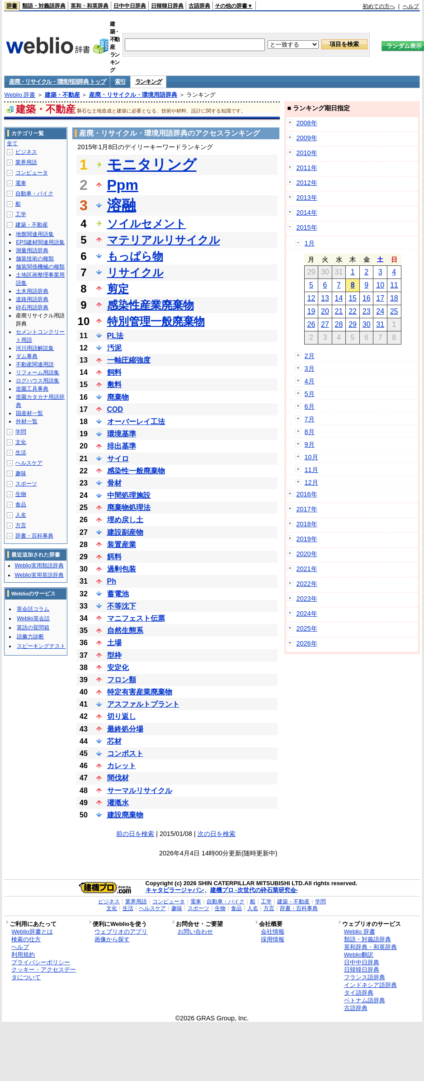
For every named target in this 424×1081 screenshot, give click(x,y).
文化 (20, 442)
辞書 (11, 6)
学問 (20, 432)
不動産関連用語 (35, 364)
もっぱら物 (135, 256)
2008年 (307, 123)
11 (394, 285)
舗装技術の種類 (35, 258)
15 (353, 298)
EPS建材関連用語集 (40, 242)
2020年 (307, 553)
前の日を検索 (135, 833)
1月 (310, 243)
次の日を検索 (217, 833)
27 (325, 324)
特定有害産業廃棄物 (139, 692)
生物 (20, 494)
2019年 (307, 539)
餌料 (114, 557)
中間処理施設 (129, 495)
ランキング (148, 81)
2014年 (307, 212)
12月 (311, 482)
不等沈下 (121, 606)
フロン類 (121, 680)
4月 (310, 381)
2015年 (307, 227)
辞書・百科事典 (34, 536)
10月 (311, 457)
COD (115, 409)
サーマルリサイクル (139, 790)
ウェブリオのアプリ (120, 931)
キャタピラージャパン (175, 890)
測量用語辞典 (32, 250)
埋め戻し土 (125, 520)
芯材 (114, 741)
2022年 (307, 583)
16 (367, 298)
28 (339, 324)
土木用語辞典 (32, 291)
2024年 (307, 613)
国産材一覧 (29, 413)
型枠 (114, 655)
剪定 (118, 289)
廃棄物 (118, 397)
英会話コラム (33, 609)
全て (12, 143)
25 (394, 311)
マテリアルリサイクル (163, 240)
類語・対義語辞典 (44, 6)
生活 (20, 452)
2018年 (307, 524)
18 (394, 298)
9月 (310, 444)
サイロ (118, 459)
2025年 (307, 628)
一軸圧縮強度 (129, 360)
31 (380, 324)
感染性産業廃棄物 (150, 305)
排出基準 (121, 446)
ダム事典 (27, 356)
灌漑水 (118, 803)
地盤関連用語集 (35, 234)
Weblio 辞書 (19, 94)
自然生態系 (125, 630)
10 (380, 285)
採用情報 (272, 939)
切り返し (121, 716)
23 (367, 311)
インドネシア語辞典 (370, 985)
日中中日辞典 (129, 6)
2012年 (307, 182)
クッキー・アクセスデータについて (43, 973)
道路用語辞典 (32, 299)
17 (380, 298)
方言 (20, 525)
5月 (310, 393)
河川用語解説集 (35, 348)
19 (311, 311)
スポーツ (26, 484)
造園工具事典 (32, 389)
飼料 (114, 372)
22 (353, 311)
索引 (120, 81)
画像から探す (112, 939)
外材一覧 (27, 421)
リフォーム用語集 (37, 372)
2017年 (307, 509)
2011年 (307, 167)
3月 (310, 368)
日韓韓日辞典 (167, 6)
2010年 (307, 152)
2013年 (307, 197)
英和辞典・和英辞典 (370, 947)
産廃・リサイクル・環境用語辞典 (133, 94)
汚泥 (114, 348)
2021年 (307, 568)
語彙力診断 (30, 636)
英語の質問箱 (33, 627)
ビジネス (26, 152)
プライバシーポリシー (40, 962)
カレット (121, 765)
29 (353, 324)
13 (325, 298)
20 (325, 311)
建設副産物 (125, 532)
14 (339, 298)
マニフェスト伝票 (136, 618)
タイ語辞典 (358, 992)
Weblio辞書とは (31, 931)
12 (311, 298)
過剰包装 (121, 569)
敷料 (114, 384)
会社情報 (272, 931)
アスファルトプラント (143, 704)
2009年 (307, 138)
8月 (310, 431)
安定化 (118, 667)
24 (380, 311)
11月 (311, 469)
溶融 (121, 205)
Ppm (122, 185)
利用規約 (23, 954)
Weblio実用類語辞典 (38, 565)
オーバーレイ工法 (136, 421)
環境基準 (121, 434)
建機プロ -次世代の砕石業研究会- (254, 890)
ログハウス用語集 (37, 381)
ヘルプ (411, 6)
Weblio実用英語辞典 (38, 575)
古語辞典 (199, 6)
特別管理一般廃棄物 (156, 321)
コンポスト (125, 753)
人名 (20, 515)
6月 (310, 406)
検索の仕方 (26, 939)
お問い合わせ (195, 931)
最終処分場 (125, 729)
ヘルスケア (28, 463)
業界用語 (26, 162)
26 (311, 324)
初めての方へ (379, 6)
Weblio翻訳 (358, 954)
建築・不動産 (62, 94)
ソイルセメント (146, 223)
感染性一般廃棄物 (136, 471)
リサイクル (135, 272)
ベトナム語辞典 (364, 1000)
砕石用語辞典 (32, 307)
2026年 (307, 643)
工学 (20, 214)
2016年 (307, 494)
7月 (310, 419)
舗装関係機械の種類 (40, 267)
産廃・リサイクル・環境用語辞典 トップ (57, 81)
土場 (114, 643)
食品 (20, 504)
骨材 (114, 483)
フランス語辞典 (364, 977)
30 (367, 324)
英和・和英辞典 (89, 6)
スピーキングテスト (41, 646)
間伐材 (118, 778)
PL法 (115, 336)
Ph (111, 581)
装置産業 (121, 544)
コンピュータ (31, 173)
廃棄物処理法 (129, 507)
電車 (20, 183)
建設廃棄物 (125, 815)
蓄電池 (118, 594)
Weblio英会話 (33, 618)
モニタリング (152, 164)
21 (339, 311)
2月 (310, 355)
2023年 (307, 598)
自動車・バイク (34, 193)
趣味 (20, 473)
